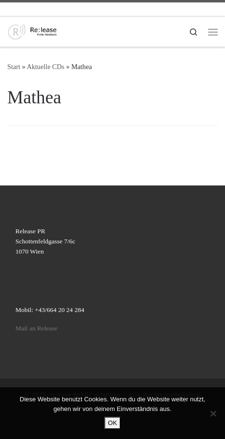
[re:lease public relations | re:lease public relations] (32, 31)
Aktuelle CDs (45, 67)
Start (13, 67)
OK (112, 422)
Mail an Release (36, 328)
